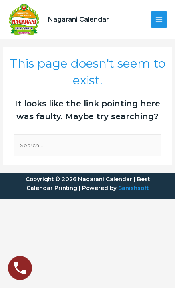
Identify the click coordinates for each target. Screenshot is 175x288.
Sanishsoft (133, 188)
